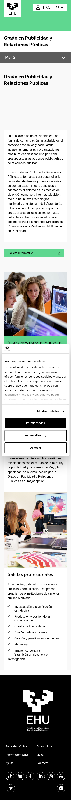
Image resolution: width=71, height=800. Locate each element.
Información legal (17, 754)
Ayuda (10, 763)
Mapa (40, 754)
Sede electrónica (16, 746)
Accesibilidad (45, 746)
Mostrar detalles (48, 411)
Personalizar (35, 435)
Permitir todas (35, 423)
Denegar (35, 447)
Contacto (42, 763)
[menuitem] (59, 7)
